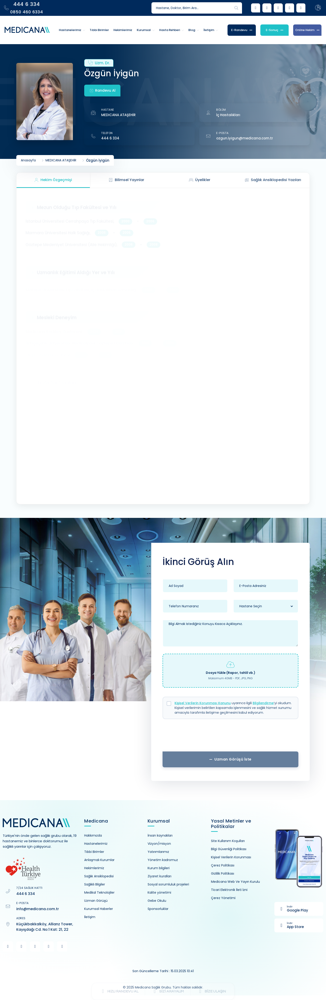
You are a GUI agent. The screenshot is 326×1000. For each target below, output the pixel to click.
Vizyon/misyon (159, 843)
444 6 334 (110, 138)
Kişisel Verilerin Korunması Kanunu (203, 703)
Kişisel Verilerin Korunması (231, 857)
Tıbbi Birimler (94, 851)
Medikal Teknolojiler (99, 892)
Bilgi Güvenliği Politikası (228, 849)
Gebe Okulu (157, 900)
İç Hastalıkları (228, 114)
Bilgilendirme (263, 703)
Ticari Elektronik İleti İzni (229, 890)
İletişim (89, 917)
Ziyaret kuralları (159, 876)
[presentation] (230, 737)
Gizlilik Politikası (222, 873)
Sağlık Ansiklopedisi (99, 876)
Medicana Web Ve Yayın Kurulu (235, 881)
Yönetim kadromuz (163, 860)
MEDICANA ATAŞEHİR (118, 114)
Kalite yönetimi (159, 892)
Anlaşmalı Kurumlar (99, 860)
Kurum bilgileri (159, 868)
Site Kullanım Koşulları (228, 841)
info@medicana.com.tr (37, 908)
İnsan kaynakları (160, 835)
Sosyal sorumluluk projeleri (168, 884)
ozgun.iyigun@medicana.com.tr (244, 138)
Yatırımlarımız (158, 851)
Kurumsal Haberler (98, 909)
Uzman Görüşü (96, 900)
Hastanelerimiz (96, 843)
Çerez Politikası (222, 865)
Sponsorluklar (158, 909)
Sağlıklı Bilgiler (94, 884)
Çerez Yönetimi (223, 898)
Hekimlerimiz (94, 868)
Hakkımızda (93, 835)
